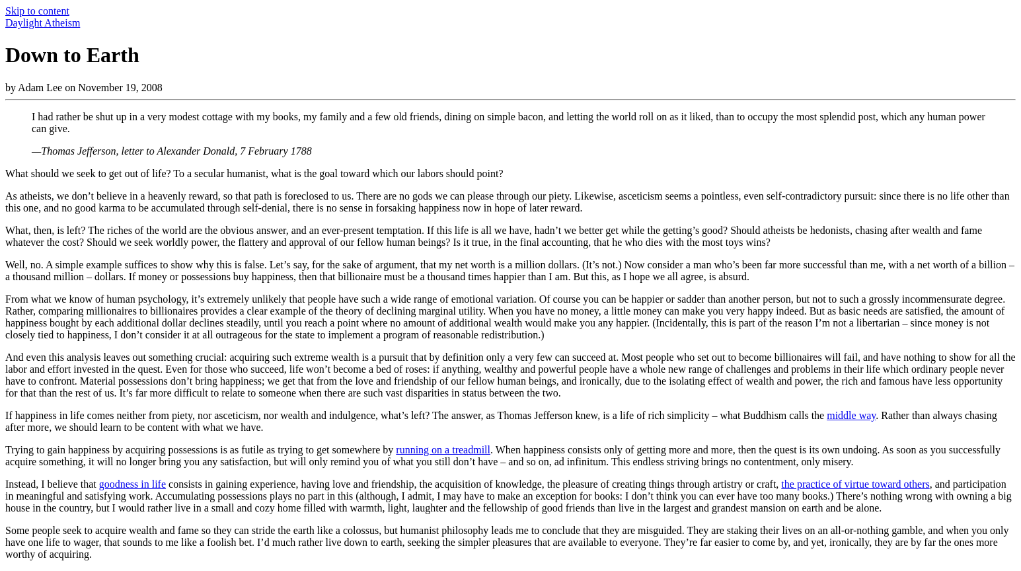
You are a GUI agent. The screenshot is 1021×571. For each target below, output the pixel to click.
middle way (851, 415)
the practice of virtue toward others (855, 484)
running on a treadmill (443, 449)
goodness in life (132, 484)
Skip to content (37, 11)
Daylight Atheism (42, 22)
